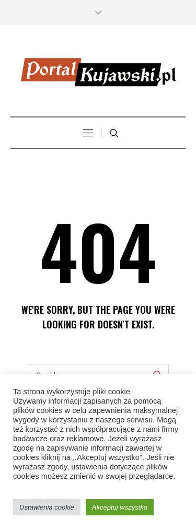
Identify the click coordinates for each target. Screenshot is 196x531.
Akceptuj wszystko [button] (119, 507)
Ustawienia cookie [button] (46, 507)
